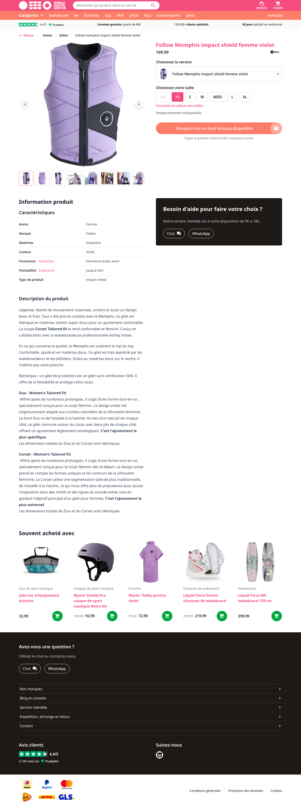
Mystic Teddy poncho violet (147, 598)
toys (147, 15)
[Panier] (278, 5)
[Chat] (174, 233)
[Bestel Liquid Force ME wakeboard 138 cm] (276, 616)
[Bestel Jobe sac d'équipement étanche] (57, 616)
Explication (46, 261)
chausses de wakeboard (201, 588)
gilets (190, 15)
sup (108, 15)
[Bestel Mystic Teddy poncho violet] (167, 616)
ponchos (134, 588)
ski (76, 15)
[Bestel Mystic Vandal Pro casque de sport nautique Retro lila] (112, 616)
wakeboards (247, 588)
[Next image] (138, 104)
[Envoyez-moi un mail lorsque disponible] (219, 128)
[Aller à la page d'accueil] (42, 5)
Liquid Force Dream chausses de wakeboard (204, 598)
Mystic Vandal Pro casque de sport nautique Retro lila (90, 601)
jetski (134, 15)
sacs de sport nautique (36, 588)
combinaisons (168, 15)
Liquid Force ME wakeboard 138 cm (255, 598)
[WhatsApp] (201, 233)
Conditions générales (205, 791)
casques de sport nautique (93, 588)
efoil (120, 15)
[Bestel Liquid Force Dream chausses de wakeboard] (222, 616)
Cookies (276, 791)
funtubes (91, 15)
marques (275, 15)
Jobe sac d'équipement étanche (39, 598)
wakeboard (58, 15)
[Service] (261, 5)
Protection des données (245, 791)
